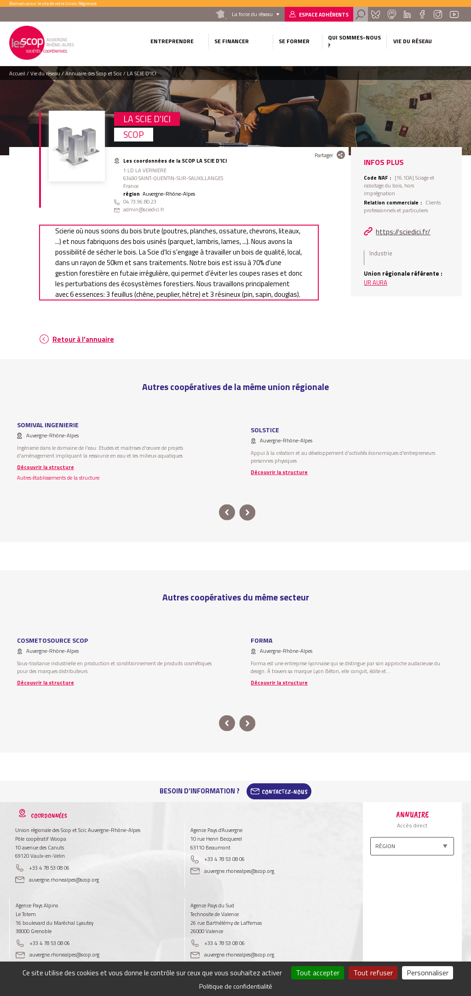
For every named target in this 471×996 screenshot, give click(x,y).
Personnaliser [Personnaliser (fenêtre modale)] (427, 972)
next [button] (247, 512)
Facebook (422, 14)
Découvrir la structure (45, 467)
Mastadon (392, 14)
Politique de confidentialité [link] (235, 986)
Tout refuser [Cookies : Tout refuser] (373, 972)
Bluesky (375, 14)
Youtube (454, 14)
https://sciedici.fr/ (403, 231)
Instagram (438, 14)
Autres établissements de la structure (58, 477)
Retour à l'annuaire (83, 339)
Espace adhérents (324, 14)
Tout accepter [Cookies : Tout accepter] (317, 972)
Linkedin (407, 14)
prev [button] (227, 512)
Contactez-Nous (284, 791)
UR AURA (375, 282)
